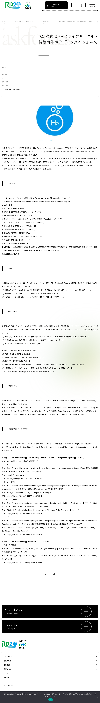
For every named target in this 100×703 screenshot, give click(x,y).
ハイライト (7, 673)
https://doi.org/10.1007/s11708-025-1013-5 (24, 513)
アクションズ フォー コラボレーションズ (24, 22)
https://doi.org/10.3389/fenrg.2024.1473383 (24, 562)
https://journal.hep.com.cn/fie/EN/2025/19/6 (20, 461)
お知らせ (7, 677)
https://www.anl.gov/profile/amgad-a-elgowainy (49, 198)
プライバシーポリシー (10, 685)
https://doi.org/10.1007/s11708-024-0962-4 (24, 496)
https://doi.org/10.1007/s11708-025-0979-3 (24, 478)
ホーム (5, 22)
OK (50, 700)
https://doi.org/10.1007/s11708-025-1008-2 (24, 534)
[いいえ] (97, 697)
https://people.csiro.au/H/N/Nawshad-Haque (50, 201)
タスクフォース (46, 22)
